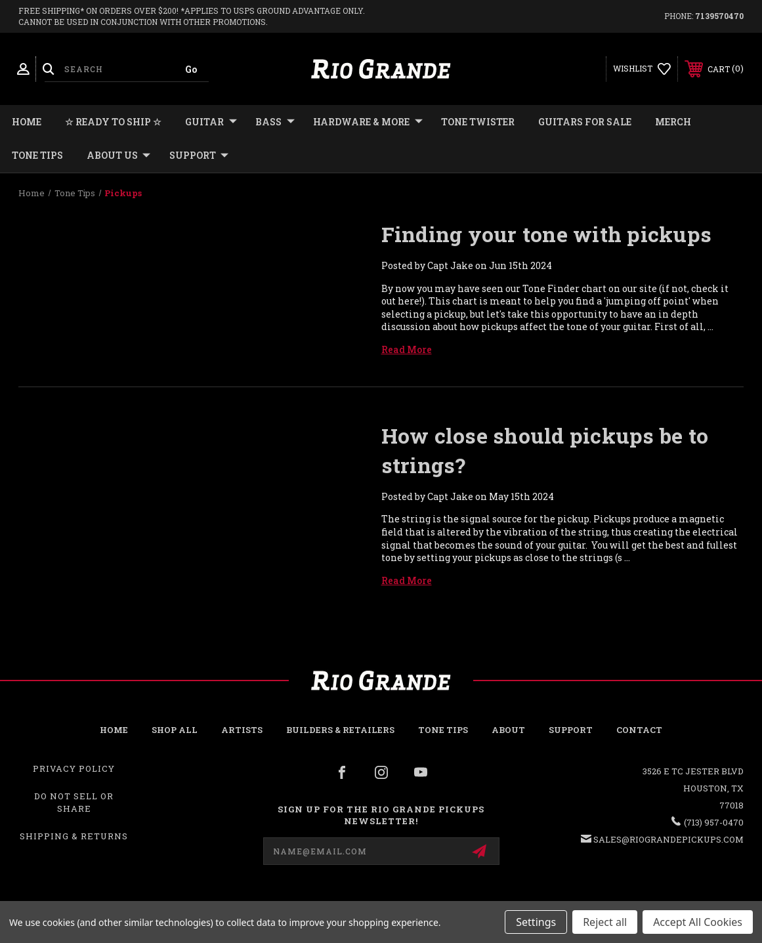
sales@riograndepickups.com (668, 839)
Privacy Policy (74, 768)
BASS (275, 122)
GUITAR (211, 122)
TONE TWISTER (478, 121)
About (508, 730)
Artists (242, 730)
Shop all (175, 730)
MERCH (673, 121)
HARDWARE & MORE (368, 122)
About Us (118, 155)
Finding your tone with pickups (546, 234)
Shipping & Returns (74, 836)
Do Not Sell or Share (74, 802)
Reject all (605, 922)
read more (406, 349)
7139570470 (719, 15)
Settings (536, 922)
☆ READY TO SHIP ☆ (113, 121)
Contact (639, 730)
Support (198, 155)
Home (26, 121)
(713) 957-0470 (714, 822)
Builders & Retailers (340, 730)
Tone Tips (37, 155)
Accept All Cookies (697, 922)
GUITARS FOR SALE (584, 121)
